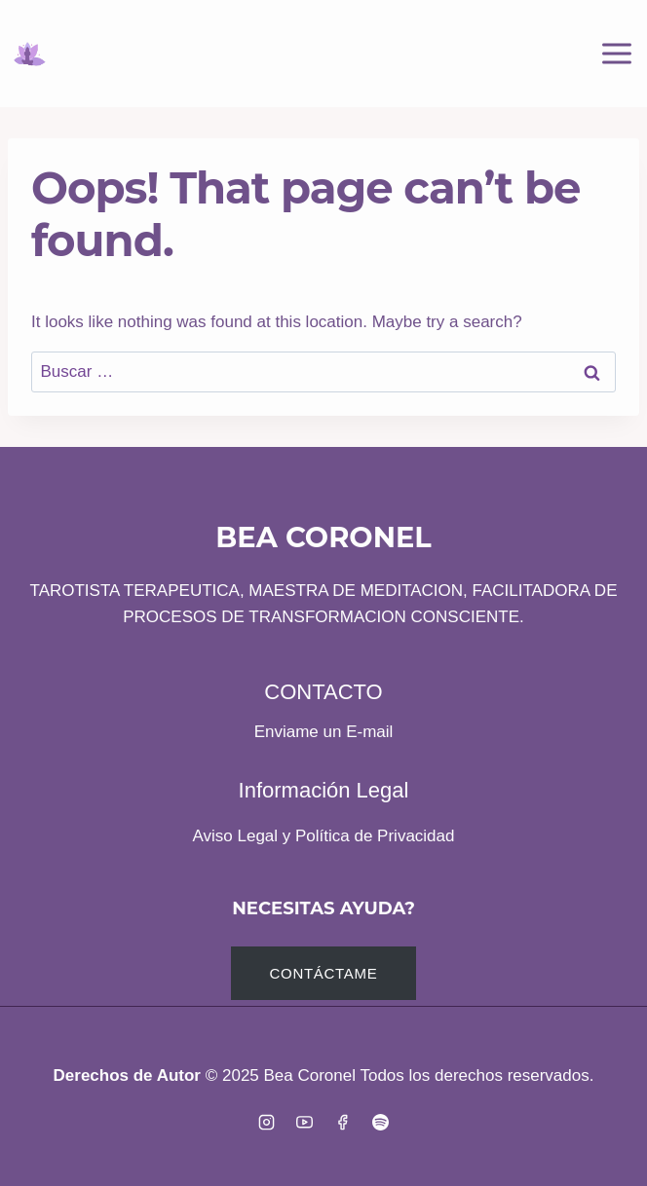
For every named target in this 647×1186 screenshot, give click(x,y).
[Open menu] (616, 53)
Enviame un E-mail (324, 732)
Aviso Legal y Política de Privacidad (323, 836)
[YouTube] (304, 1121)
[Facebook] (343, 1121)
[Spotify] (381, 1121)
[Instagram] (266, 1121)
